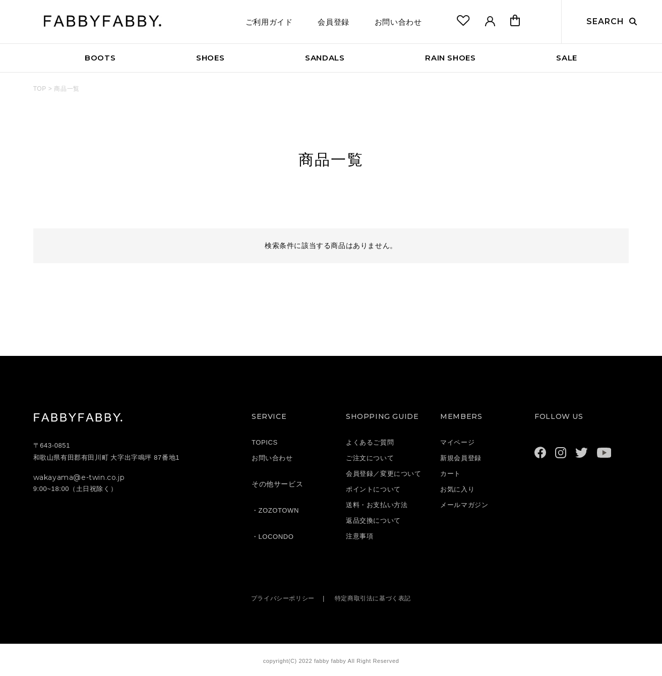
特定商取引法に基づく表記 (375, 598)
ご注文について (370, 458)
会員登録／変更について (384, 473)
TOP (39, 88)
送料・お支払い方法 (376, 505)
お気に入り (457, 489)
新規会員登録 (461, 458)
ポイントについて (373, 489)
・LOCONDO (273, 536)
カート (450, 473)
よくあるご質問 (370, 442)
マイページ (457, 442)
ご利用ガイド (269, 22)
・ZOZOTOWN (275, 510)
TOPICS (265, 442)
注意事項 (359, 536)
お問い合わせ (398, 22)
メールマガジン (464, 505)
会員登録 (333, 22)
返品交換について (373, 520)
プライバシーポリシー (280, 598)
